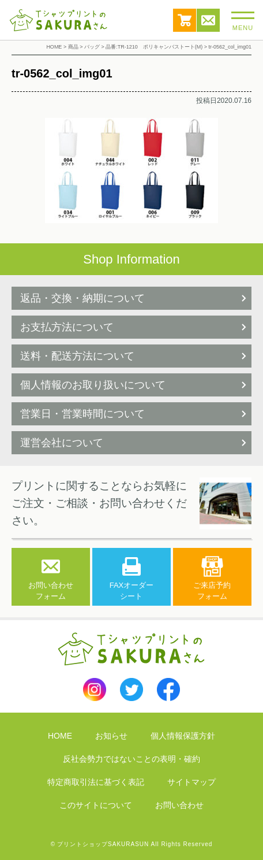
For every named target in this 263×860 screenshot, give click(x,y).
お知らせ (111, 735)
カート (184, 20)
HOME (60, 735)
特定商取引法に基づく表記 (95, 782)
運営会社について (61, 442)
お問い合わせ (208, 20)
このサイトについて (95, 805)
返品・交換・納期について (82, 298)
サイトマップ (191, 782)
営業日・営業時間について (82, 414)
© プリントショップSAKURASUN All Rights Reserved (132, 844)
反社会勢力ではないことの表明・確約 (131, 758)
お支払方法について (67, 327)
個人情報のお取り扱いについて (93, 385)
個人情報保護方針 (183, 735)
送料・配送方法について (77, 356)
